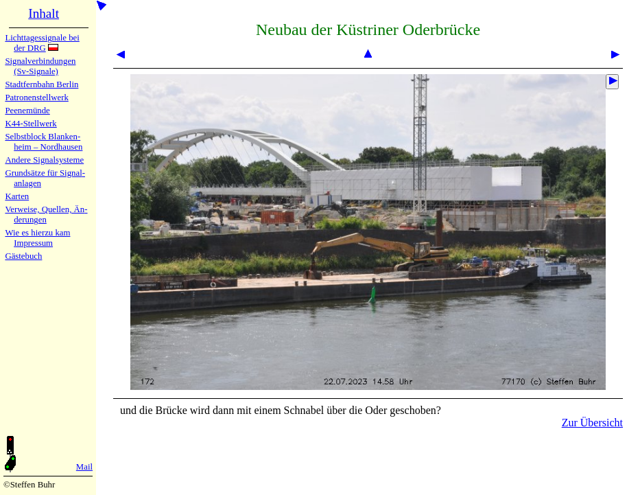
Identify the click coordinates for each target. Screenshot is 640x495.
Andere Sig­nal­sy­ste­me (44, 160)
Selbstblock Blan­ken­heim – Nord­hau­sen (43, 142)
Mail (84, 467)
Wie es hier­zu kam (37, 233)
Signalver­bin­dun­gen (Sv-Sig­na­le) (40, 66)
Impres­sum (33, 243)
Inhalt (43, 13)
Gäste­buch (23, 256)
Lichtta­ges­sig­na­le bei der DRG (42, 43)
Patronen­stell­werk (36, 97)
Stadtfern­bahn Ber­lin (41, 84)
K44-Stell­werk (30, 123)
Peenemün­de (27, 110)
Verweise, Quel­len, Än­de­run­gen (46, 215)
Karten (17, 196)
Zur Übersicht (592, 422)
